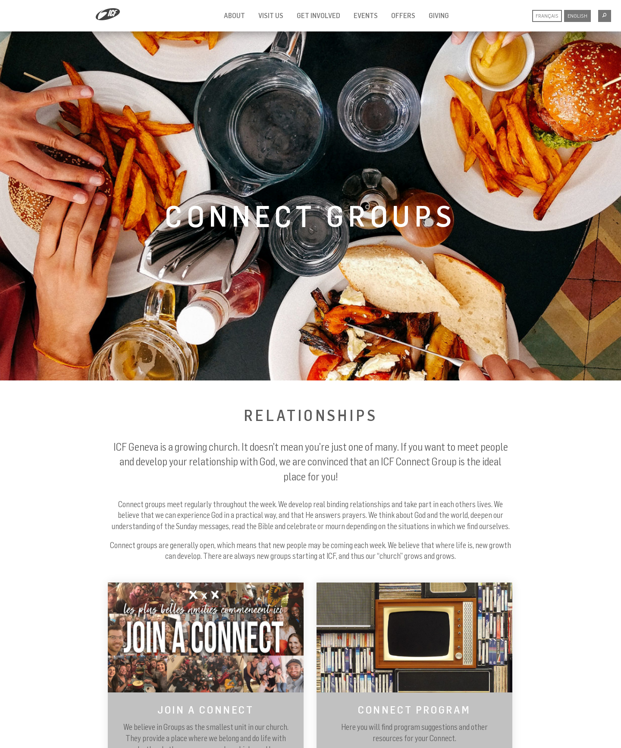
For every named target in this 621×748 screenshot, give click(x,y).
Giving (439, 15)
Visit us (270, 15)
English (577, 15)
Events (366, 15)
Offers (403, 15)
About (234, 15)
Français (547, 15)
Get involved (318, 15)
